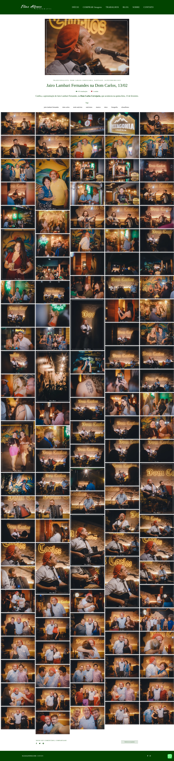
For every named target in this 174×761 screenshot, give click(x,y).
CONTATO (148, 7)
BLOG (126, 7)
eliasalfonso (125, 107)
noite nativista (77, 107)
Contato (40, 756)
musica (98, 107)
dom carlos (66, 107)
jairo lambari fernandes (51, 107)
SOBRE (136, 7)
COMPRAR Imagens (92, 7)
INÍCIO (75, 7)
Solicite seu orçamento (130, 741)
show (106, 107)
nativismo (89, 107)
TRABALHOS (112, 7)
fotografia (114, 107)
